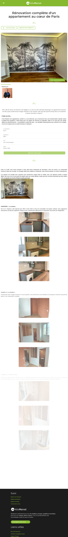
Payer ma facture (16, 497)
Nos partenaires (15, 531)
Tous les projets (9, 28)
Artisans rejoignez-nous (18, 534)
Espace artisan (15, 501)
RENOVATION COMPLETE (26, 27)
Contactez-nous (15, 504)
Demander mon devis (20, 521)
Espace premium (15, 499)
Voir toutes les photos (57, 80)
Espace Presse (15, 536)
